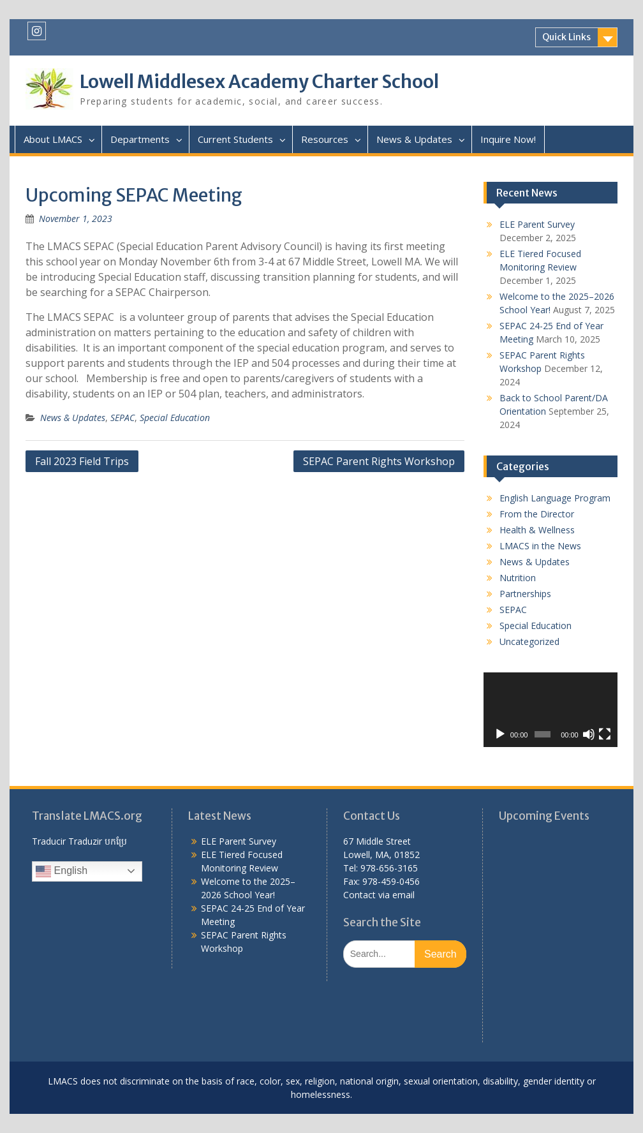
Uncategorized (529, 641)
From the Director (536, 514)
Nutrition (517, 578)
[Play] (500, 734)
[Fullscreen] (604, 734)
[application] (550, 710)
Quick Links (566, 37)
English (61, 871)
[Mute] (588, 734)
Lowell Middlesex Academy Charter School (259, 81)
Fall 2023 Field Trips (82, 461)
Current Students (235, 139)
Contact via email (379, 895)
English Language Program (554, 498)
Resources (324, 139)
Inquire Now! (508, 139)
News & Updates (414, 139)
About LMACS (53, 139)
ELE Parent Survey (537, 224)
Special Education (175, 417)
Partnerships (525, 594)
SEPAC (122, 417)
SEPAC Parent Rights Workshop (379, 461)
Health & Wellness (537, 530)
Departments (140, 139)
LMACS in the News (540, 546)
